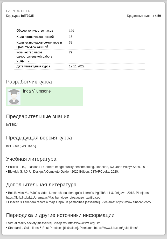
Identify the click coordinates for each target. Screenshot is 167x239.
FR (28, 11)
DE (23, 11)
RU (18, 11)
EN (13, 11)
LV (8, 11)
